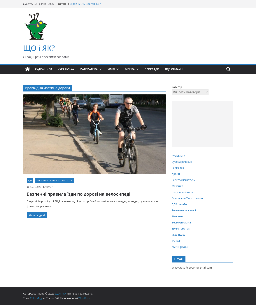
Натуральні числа (183, 192)
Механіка (177, 186)
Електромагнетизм (183, 180)
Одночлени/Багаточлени (187, 198)
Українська (66, 69)
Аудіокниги (43, 69)
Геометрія (178, 168)
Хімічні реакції (180, 246)
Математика (89, 69)
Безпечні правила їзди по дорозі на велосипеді (78, 194)
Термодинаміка (181, 222)
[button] (100, 69)
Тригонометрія (181, 228)
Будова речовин (182, 161)
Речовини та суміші (184, 210)
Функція (176, 240)
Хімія (111, 69)
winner (48, 186)
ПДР (30, 180)
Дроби (176, 174)
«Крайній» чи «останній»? (85, 4)
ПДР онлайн (174, 69)
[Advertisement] (202, 124)
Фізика (130, 69)
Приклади (152, 69)
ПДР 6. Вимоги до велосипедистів (54, 180)
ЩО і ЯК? (39, 48)
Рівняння (177, 216)
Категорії (177, 87)
